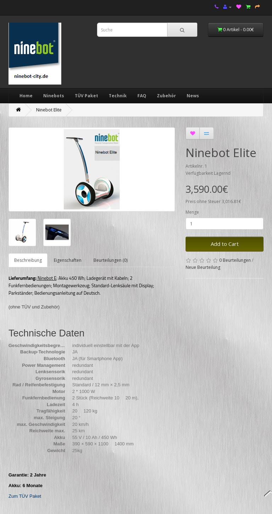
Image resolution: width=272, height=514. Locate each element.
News (193, 96)
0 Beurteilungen (235, 260)
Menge (192, 212)
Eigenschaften (67, 260)
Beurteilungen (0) (111, 260)
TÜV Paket (86, 96)
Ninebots (53, 96)
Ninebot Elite (49, 110)
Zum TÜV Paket (24, 496)
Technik (118, 96)
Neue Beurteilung (203, 267)
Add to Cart (225, 243)
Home (26, 96)
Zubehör (166, 96)
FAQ (141, 96)
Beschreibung (28, 260)
